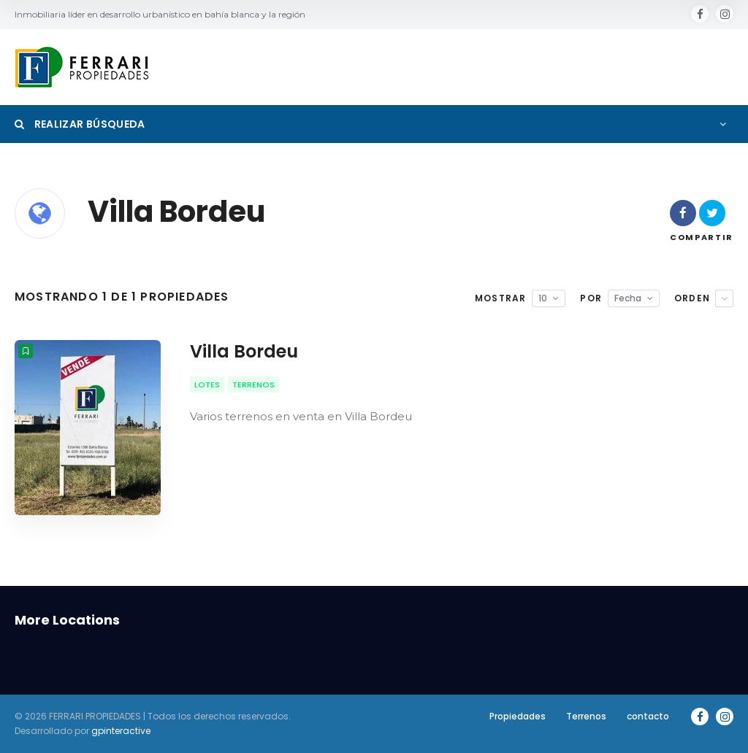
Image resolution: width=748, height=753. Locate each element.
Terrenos (586, 716)
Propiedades (517, 716)
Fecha (627, 298)
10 (542, 298)
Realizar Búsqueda (80, 124)
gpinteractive (120, 731)
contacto (648, 716)
